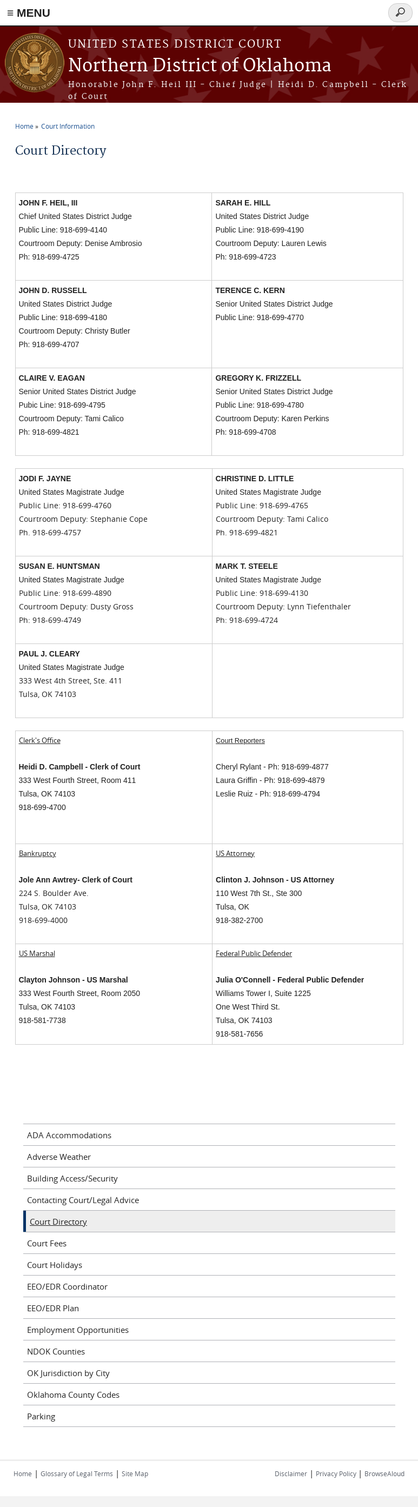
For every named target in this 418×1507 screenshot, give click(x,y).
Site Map (135, 1473)
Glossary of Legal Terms (77, 1473)
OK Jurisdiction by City (68, 1372)
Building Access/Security (72, 1178)
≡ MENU (28, 12)
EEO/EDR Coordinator (67, 1286)
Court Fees (47, 1243)
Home (24, 126)
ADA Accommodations (69, 1135)
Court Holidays (54, 1264)
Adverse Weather (59, 1156)
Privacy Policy (337, 1473)
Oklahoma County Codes (73, 1394)
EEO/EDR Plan (53, 1308)
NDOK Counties (56, 1351)
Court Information (68, 126)
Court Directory (58, 1221)
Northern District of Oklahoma (199, 66)
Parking (41, 1416)
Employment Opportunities (78, 1329)
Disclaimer (291, 1473)
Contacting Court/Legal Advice (83, 1199)
